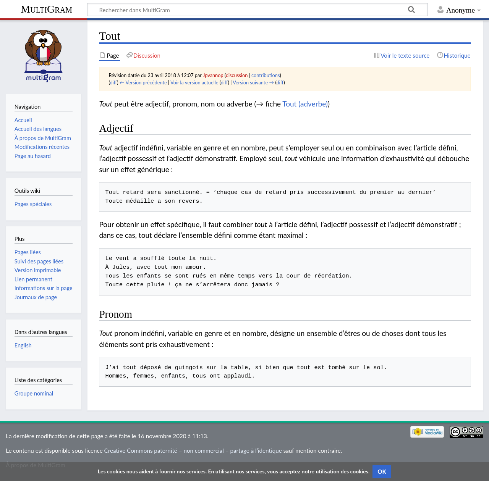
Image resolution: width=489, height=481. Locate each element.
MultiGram (46, 9)
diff (113, 82)
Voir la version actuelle (194, 82)
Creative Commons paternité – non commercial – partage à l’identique (193, 450)
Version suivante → (253, 82)
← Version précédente (143, 82)
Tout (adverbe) (305, 103)
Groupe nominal (34, 393)
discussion (237, 75)
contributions (265, 75)
